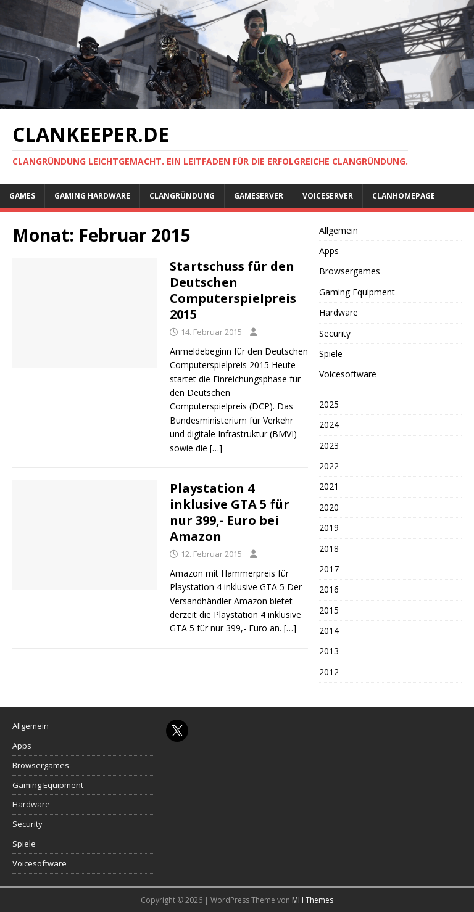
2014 (329, 630)
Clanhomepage (403, 196)
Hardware (338, 312)
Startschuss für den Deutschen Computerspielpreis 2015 (233, 290)
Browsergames (349, 271)
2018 (329, 548)
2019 (329, 527)
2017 (329, 569)
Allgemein (338, 230)
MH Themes (312, 900)
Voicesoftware (347, 374)
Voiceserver (327, 196)
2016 (329, 589)
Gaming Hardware (92, 196)
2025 (329, 404)
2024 (329, 424)
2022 (329, 466)
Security (335, 333)
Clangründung (182, 196)
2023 (329, 445)
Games (22, 196)
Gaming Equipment (357, 292)
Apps (329, 251)
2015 (329, 610)
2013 (329, 651)
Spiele (331, 353)
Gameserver (258, 196)
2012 (329, 672)
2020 (329, 507)
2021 (329, 486)
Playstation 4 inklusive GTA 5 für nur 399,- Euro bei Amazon (229, 512)
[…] (216, 448)
